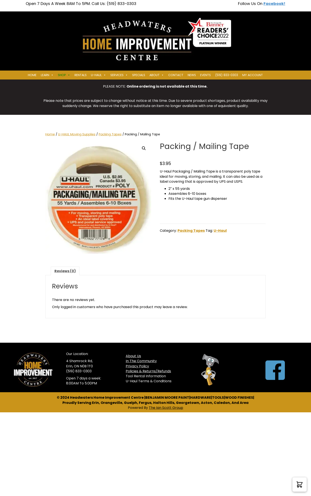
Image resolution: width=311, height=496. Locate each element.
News (192, 75)
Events (205, 75)
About (156, 75)
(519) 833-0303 (226, 75)
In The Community (141, 360)
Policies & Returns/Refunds (148, 371)
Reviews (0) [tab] (65, 271)
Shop (64, 75)
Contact (175, 75)
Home (32, 75)
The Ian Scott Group (166, 407)
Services (119, 75)
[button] (144, 148)
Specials (138, 75)
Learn (47, 75)
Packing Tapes (110, 134)
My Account (252, 75)
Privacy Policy (137, 366)
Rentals (81, 75)
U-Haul (220, 230)
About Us (133, 356)
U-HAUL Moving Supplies (76, 134)
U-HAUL (98, 75)
